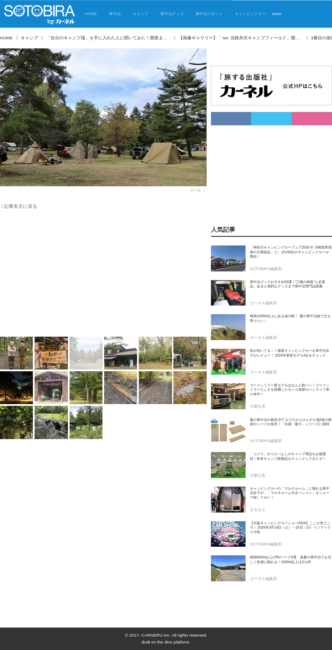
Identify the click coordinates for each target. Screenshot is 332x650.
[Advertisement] (98, 274)
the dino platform (173, 642)
